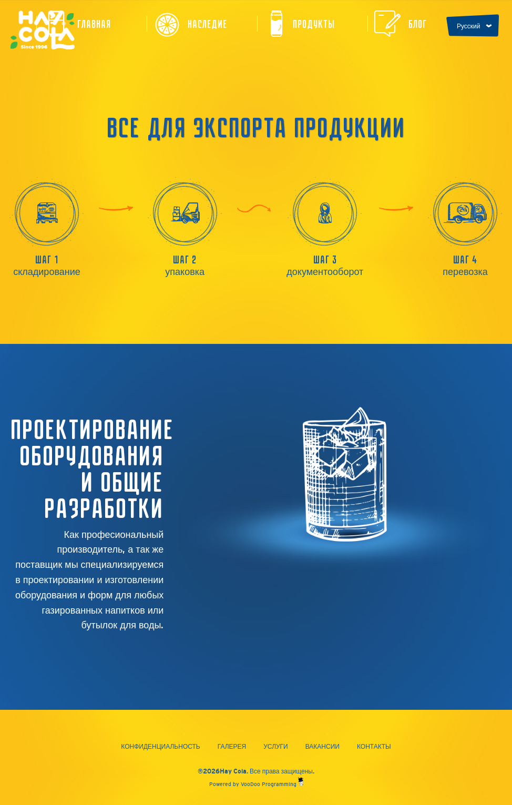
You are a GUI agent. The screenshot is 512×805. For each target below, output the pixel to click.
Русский (468, 26)
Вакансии (322, 746)
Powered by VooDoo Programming (256, 784)
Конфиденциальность (160, 746)
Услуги (275, 746)
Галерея (232, 746)
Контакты (374, 746)
